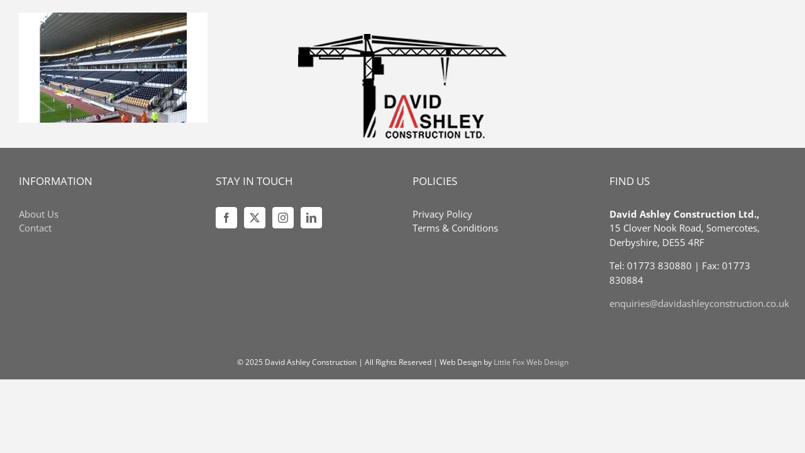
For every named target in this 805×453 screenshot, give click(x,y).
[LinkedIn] (311, 217)
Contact (35, 227)
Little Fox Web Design (531, 362)
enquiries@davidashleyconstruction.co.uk (699, 303)
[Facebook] (226, 217)
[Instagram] (283, 217)
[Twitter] (254, 217)
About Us (38, 214)
